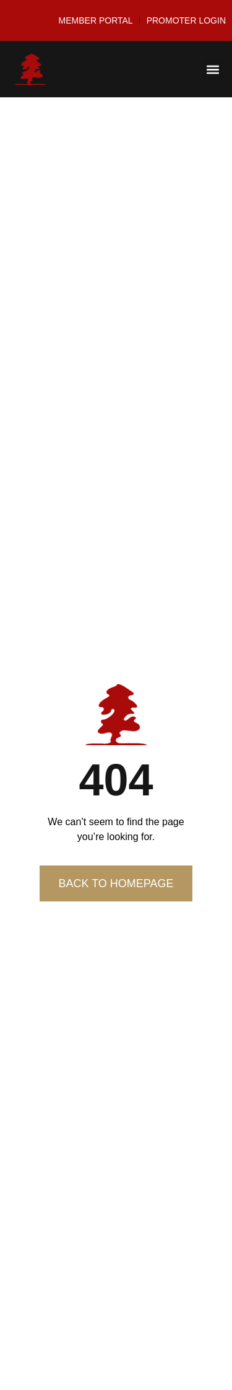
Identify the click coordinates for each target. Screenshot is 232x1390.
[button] (213, 69)
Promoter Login (186, 20)
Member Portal (96, 20)
